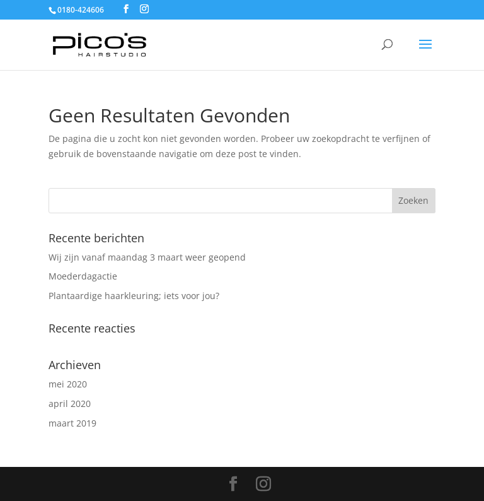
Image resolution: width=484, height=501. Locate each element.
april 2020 (70, 404)
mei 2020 (68, 384)
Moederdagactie (83, 276)
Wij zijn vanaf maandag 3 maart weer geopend (147, 257)
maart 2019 (72, 423)
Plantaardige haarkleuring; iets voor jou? (134, 296)
